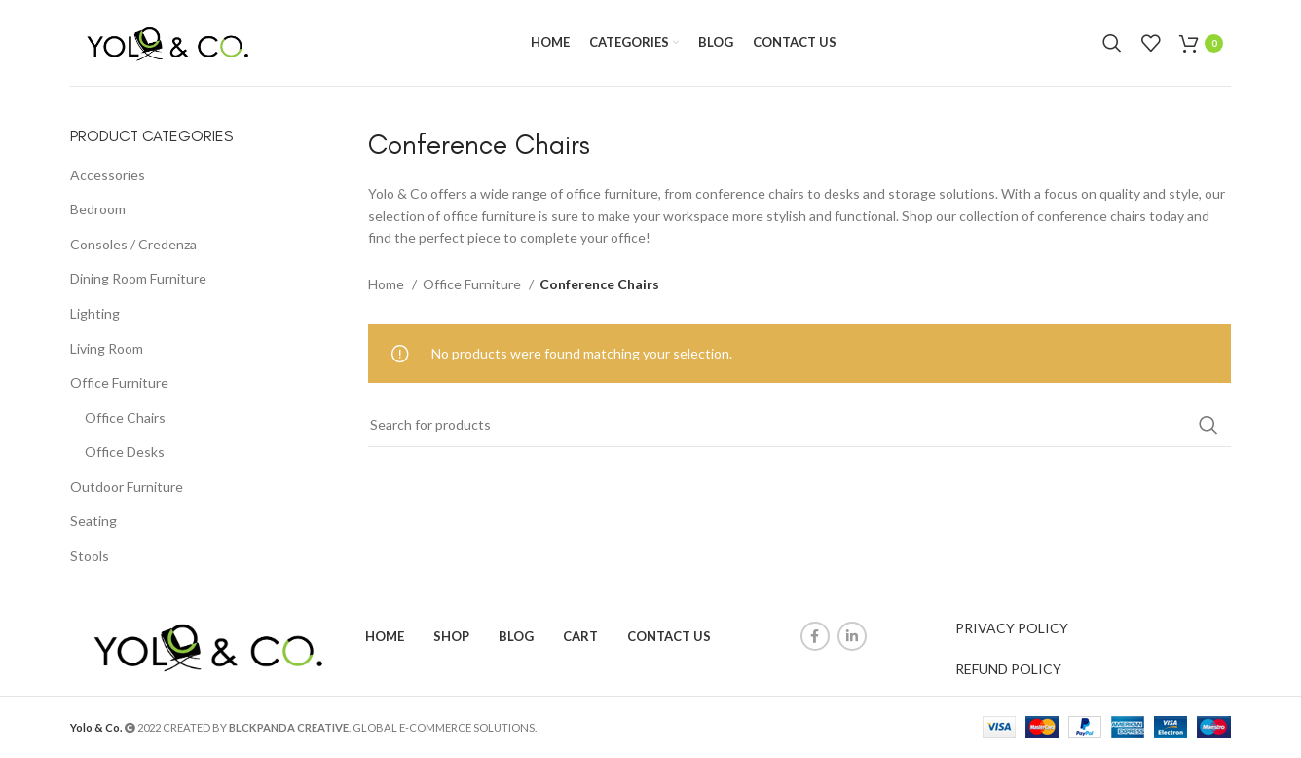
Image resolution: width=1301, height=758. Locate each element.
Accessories (107, 175)
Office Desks (125, 452)
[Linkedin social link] (852, 637)
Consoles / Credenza (133, 245)
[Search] (1112, 43)
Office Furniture (119, 383)
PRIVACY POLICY (1011, 629)
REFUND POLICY (1008, 670)
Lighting (95, 314)
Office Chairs (125, 418)
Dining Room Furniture (138, 279)
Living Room (106, 348)
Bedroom (98, 210)
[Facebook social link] (815, 637)
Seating (93, 521)
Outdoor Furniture (126, 487)
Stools (89, 557)
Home (387, 284)
